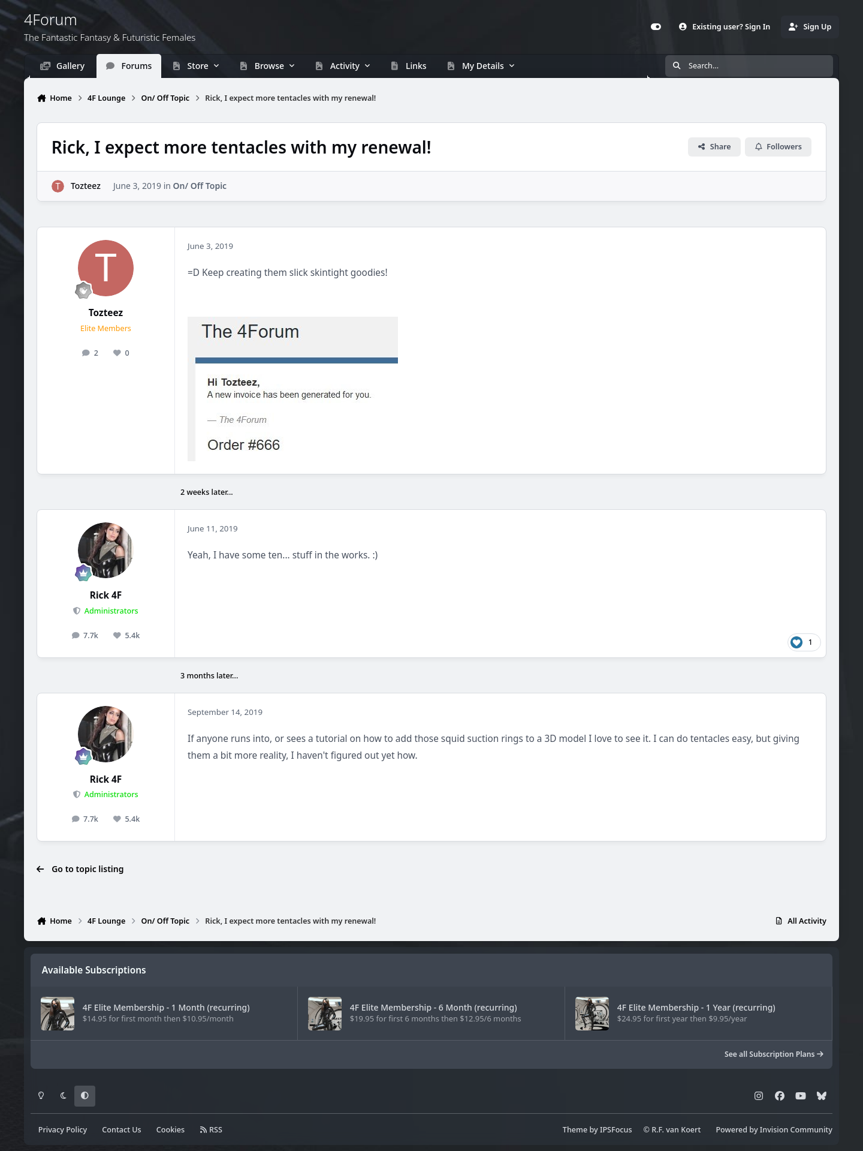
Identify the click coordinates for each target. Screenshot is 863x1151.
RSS (211, 1130)
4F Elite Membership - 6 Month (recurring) (433, 1007)
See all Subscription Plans (774, 1054)
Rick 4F (106, 595)
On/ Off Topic (200, 186)
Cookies (170, 1130)
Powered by (774, 1130)
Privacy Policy (62, 1130)
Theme (575, 1130)
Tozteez (86, 186)
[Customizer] (656, 27)
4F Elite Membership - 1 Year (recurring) (696, 1007)
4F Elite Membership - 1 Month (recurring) (166, 1007)
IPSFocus (616, 1130)
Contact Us (121, 1130)
